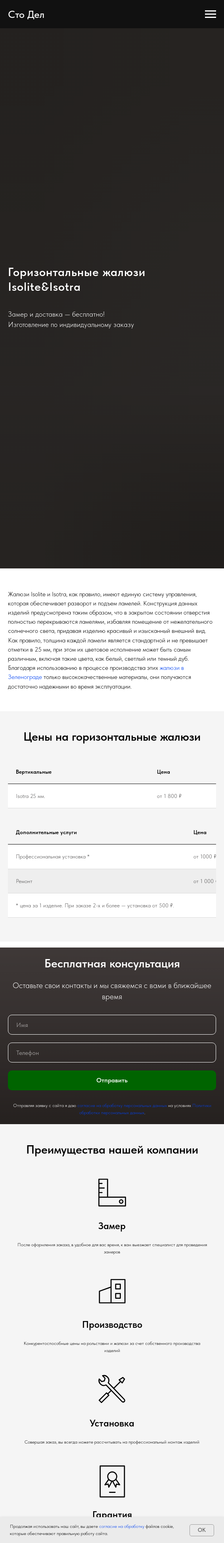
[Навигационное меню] (210, 14)
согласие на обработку (121, 1526)
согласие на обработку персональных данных (122, 1105)
